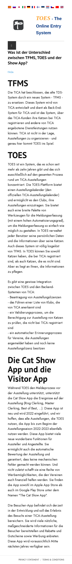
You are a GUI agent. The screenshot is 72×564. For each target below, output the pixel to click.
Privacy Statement (29, 559)
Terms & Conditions (53, 559)
